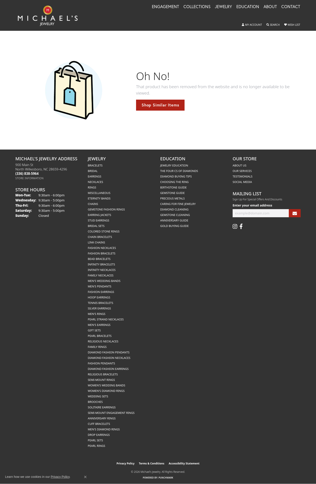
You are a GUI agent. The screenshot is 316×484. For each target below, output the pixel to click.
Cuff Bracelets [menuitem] (99, 424)
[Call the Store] (27, 173)
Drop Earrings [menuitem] (99, 435)
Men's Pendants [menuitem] (99, 286)
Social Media (242, 182)
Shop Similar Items (160, 105)
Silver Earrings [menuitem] (99, 308)
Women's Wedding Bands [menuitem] (106, 385)
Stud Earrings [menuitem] (98, 220)
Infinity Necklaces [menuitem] (102, 270)
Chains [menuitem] (93, 204)
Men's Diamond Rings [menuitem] (104, 429)
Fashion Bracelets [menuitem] (101, 253)
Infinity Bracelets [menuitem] (101, 264)
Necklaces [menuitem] (95, 182)
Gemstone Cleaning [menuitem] (175, 215)
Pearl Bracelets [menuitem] (99, 336)
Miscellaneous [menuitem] (99, 193)
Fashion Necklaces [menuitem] (102, 248)
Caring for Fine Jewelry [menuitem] (178, 204)
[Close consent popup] (85, 477)
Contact (290, 6)
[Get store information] (29, 178)
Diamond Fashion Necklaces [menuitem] (109, 358)
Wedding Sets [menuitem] (98, 396)
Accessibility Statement (184, 463)
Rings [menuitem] (92, 187)
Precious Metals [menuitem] (172, 198)
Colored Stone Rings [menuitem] (103, 231)
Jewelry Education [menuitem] (174, 165)
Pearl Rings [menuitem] (96, 446)
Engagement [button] (165, 6)
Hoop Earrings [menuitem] (99, 297)
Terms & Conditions (151, 463)
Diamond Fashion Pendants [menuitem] (108, 352)
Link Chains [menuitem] (96, 242)
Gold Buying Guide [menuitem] (174, 226)
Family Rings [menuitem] (97, 347)
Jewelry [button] (223, 6)
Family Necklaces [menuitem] (100, 275)
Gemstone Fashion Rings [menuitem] (106, 209)
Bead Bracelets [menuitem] (99, 259)
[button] (252, 25)
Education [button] (247, 6)
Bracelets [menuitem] (95, 165)
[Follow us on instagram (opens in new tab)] (235, 226)
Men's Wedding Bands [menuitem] (104, 281)
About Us (239, 165)
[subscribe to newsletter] (295, 213)
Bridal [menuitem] (93, 171)
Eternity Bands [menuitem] (99, 198)
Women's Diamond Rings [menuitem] (106, 391)
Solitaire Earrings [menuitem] (102, 407)
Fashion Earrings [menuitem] (101, 292)
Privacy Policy (126, 463)
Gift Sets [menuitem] (94, 330)
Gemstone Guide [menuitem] (172, 193)
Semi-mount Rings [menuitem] (101, 380)
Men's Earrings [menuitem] (99, 325)
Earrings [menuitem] (94, 176)
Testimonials (242, 176)
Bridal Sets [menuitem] (96, 226)
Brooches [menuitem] (95, 402)
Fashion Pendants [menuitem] (101, 363)
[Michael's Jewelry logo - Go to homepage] (50, 15)
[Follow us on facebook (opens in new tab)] (241, 226)
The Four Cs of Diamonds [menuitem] (179, 171)
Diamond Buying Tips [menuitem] (176, 176)
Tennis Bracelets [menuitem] (100, 303)
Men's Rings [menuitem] (96, 314)
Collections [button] (196, 6)
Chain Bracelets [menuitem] (100, 237)
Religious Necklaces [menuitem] (103, 341)
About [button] (270, 6)
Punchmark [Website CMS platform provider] (166, 477)
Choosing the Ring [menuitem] (174, 182)
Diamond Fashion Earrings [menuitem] (108, 369)
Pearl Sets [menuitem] (95, 440)
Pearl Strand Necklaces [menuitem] (106, 319)
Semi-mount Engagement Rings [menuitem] (111, 413)
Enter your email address (252, 205)
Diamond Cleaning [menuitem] (174, 209)
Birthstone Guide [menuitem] (173, 187)
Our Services (242, 171)
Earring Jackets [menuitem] (99, 215)
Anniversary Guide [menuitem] (174, 220)
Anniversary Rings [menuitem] (102, 418)
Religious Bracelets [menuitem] (103, 374)
